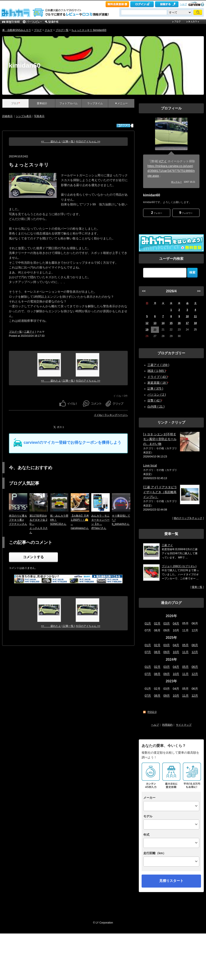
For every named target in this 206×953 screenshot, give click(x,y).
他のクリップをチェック (188, 518)
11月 (185, 652)
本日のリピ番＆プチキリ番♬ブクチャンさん (18, 519)
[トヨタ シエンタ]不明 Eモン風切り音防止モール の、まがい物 (160, 439)
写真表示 (39, 116)
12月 (195, 652)
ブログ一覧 (62, 30)
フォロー (156, 213)
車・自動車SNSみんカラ (16, 30)
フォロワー (186, 213)
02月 (157, 623)
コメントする (33, 557)
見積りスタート (171, 881)
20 (155, 329)
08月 (157, 652)
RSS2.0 (151, 712)
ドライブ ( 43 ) (157, 377)
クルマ (48, 30)
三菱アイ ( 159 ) (158, 365)
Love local (150, 465)
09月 (166, 652)
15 (171, 323)
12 (147, 323)
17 (187, 323)
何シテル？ (176, 182)
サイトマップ (183, 724)
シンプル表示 (23, 116)
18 (195, 323)
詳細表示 (7, 116)
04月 (176, 623)
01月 (148, 623)
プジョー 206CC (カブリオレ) (179, 566)
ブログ (38, 30)
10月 (176, 652)
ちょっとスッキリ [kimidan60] (88, 30)
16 (179, 323)
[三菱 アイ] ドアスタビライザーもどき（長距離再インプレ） (160, 492)
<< (144, 291)
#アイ (163, 161)
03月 (166, 623)
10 (187, 316)
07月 (148, 652)
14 (163, 323)
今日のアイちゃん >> (88, 141)
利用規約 (167, 724)
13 (155, 323)
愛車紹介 (42, 103)
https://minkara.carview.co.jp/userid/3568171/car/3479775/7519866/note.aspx (171, 170)
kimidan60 (25, 65)
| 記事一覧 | (68, 141)
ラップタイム (95, 103)
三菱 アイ (167, 545)
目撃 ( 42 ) (154, 400)
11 (195, 316)
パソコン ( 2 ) (156, 394)
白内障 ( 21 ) (156, 406)
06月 (195, 645)
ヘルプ (183, 4)
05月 (185, 645)
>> (199, 291)
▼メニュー (121, 103)
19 (147, 329)
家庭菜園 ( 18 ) (157, 382)
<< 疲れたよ (51, 141)
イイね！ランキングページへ (111, 414)
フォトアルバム (68, 103)
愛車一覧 (197, 587)
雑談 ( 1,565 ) (156, 370)
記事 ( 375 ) (155, 388)
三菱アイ (29, 331)
